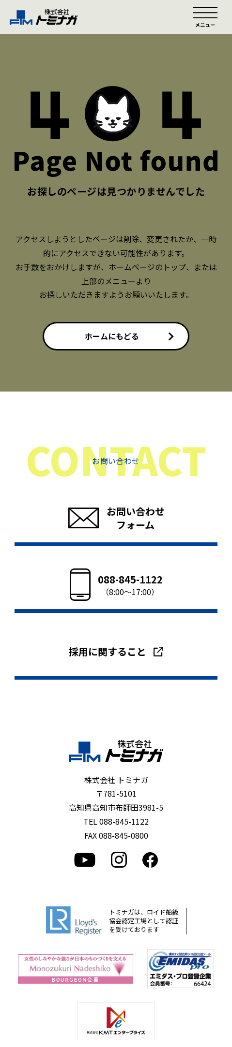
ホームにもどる (112, 336)
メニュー (205, 17)
